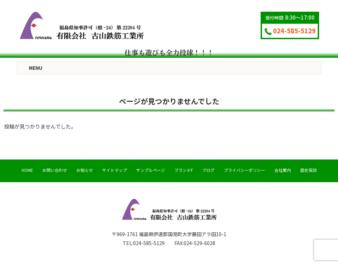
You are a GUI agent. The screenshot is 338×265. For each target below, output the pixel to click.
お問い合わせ (54, 170)
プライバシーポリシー (244, 170)
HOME (27, 170)
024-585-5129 (290, 30)
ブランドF (183, 170)
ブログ (208, 170)
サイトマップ (114, 170)
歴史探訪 (308, 170)
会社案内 (282, 170)
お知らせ (84, 170)
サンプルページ (150, 170)
